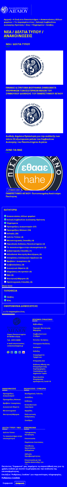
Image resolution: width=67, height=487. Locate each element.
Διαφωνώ (19, 483)
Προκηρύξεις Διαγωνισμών (8, 395)
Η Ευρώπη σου (39, 361)
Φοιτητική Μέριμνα (11, 414)
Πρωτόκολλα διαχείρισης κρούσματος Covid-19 (42, 379)
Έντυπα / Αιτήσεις (40, 340)
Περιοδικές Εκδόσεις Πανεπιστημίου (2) (26, 244)
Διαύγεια (37, 347)
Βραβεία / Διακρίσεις (12, 403)
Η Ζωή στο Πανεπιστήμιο (25, 19)
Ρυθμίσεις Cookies (11, 477)
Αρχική (7, 19)
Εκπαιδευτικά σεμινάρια (31, 406)
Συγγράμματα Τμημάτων (38, 356)
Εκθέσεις (28, 401)
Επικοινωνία (30, 438)
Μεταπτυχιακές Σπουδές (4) (20, 240)
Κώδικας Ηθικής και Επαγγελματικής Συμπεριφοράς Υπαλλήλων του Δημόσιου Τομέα (41, 368)
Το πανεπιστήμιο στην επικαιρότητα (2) (26, 247)
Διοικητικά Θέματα (11, 407)
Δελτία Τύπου (9, 432)
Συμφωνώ (8, 483)
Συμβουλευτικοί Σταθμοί (40, 335)
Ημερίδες (28, 411)
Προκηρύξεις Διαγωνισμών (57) (21, 226)
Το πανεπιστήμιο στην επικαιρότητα (12, 437)
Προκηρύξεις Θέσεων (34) (19, 230)
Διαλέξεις (29, 397)
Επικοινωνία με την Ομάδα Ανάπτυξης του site (34, 462)
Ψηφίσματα (38, 25)
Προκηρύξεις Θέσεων (12, 399)
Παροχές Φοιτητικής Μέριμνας (41, 329)
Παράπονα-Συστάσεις (34, 442)
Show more (7, 286)
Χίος (28, 25)
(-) (4, 311)
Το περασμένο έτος (24, 22)
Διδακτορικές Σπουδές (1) (19, 251)
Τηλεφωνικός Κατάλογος (30, 433)
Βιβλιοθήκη (38, 324)
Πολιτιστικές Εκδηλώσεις (30, 415)
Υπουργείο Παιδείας (41, 344)
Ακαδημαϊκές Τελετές (34, 394)
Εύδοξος (36, 351)
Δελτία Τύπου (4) (15, 237)
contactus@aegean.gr (16, 346)
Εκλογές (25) (12, 233)
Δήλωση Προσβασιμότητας (32, 455)
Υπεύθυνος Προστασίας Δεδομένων (30, 448)
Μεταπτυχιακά (9, 411)
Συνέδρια (28, 420)
